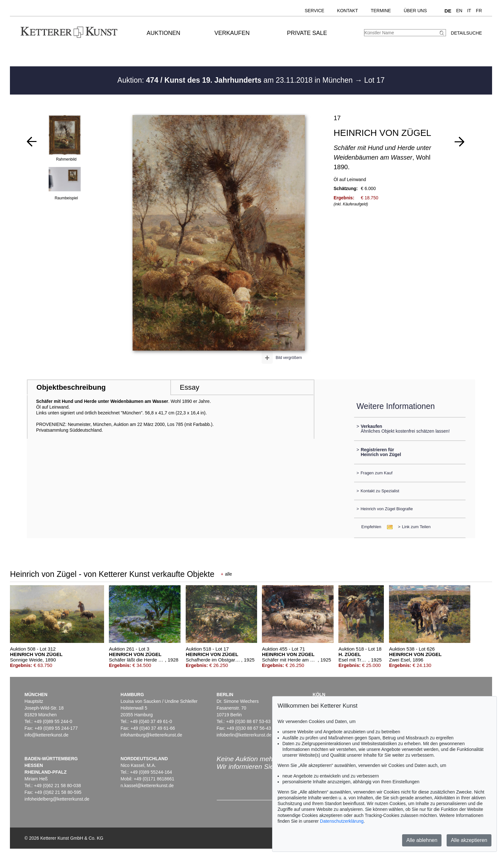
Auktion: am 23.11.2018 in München (236, 80)
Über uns (415, 10)
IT (469, 10)
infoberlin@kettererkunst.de (244, 734)
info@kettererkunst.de (47, 734)
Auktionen (163, 33)
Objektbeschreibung (71, 387)
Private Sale (307, 33)
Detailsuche (466, 33)
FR (479, 10)
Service (314, 10)
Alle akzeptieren (469, 840)
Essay (189, 387)
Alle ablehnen (421, 840)
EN (459, 10)
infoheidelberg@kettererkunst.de (57, 799)
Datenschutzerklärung (341, 821)
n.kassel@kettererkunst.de (147, 785)
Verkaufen (232, 33)
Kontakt (347, 10)
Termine (381, 10)
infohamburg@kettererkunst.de (151, 734)
